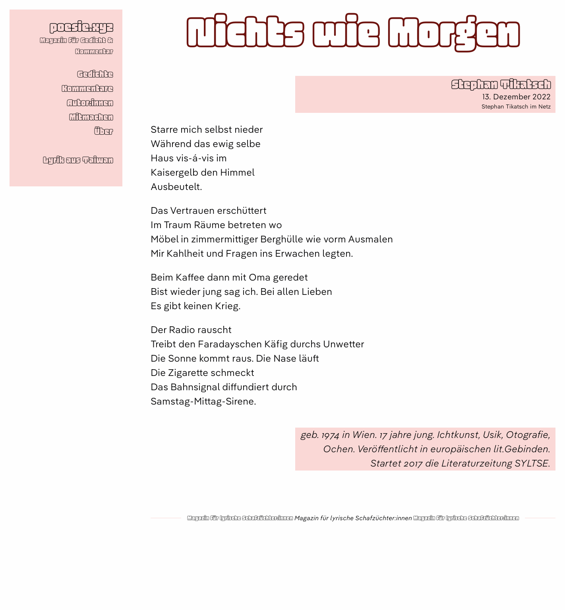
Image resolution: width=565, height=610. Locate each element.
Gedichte (95, 74)
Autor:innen (90, 103)
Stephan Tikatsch (501, 84)
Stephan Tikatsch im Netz (516, 106)
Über (104, 131)
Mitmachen (91, 117)
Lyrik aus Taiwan (78, 160)
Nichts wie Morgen (353, 32)
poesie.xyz (81, 26)
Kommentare (87, 88)
